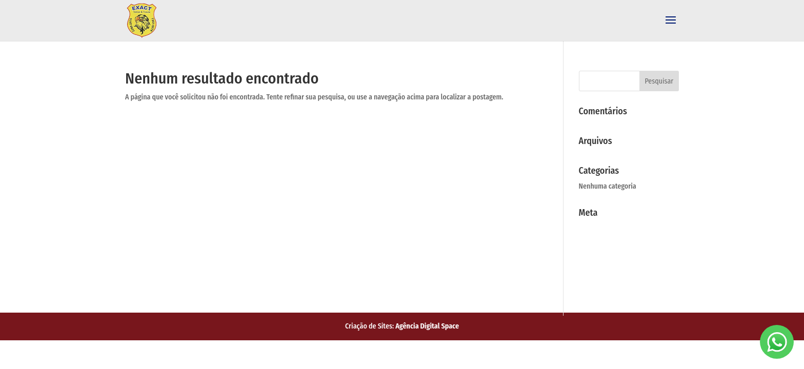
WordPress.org (609, 278)
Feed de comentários (623, 261)
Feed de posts (608, 245)
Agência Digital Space (427, 326)
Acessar (595, 228)
